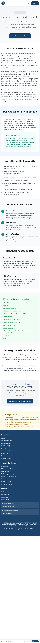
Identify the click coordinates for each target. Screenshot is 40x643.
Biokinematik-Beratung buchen (20, 401)
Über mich (4, 448)
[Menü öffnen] (28, 3)
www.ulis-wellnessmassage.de (10, 510)
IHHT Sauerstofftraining (8, 469)
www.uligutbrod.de (7, 513)
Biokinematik (5, 471)
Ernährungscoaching (7, 474)
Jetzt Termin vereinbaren (20, 36)
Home (3, 438)
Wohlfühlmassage (6, 484)
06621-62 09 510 (6, 497)
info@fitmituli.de (6, 499)
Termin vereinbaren (7, 451)
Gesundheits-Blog (6, 441)
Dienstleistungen (6, 446)
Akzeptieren (35, 641)
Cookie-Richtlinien (6, 458)
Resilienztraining (6, 481)
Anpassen (28, 641)
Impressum (4, 453)
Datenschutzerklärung (7, 456)
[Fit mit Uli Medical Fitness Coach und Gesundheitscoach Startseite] (3, 3)
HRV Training (5, 466)
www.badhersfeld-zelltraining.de (10, 503)
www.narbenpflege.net (8, 506)
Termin (35, 3)
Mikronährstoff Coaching (8, 476)
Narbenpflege (5, 479)
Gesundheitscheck (6, 443)
